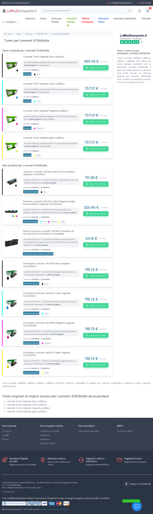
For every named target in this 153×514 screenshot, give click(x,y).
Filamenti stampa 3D (71, 22)
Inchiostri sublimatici (125, 18)
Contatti (145, 18)
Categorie (9, 22)
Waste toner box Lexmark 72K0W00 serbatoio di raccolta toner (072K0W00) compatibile (48, 232)
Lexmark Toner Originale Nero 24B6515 (43, 56)
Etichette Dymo (103, 20)
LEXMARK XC (41, 34)
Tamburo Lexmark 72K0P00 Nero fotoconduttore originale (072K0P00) (49, 173)
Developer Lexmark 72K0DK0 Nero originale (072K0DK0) (46, 265)
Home (8, 34)
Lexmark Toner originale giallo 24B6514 (43, 137)
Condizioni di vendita (49, 431)
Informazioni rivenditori (89, 431)
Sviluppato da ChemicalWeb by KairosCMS (54, 509)
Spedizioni (45, 439)
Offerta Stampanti (87, 20)
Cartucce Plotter (56, 20)
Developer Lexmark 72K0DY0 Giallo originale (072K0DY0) (46, 354)
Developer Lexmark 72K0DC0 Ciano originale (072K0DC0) (47, 294)
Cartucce (30, 18)
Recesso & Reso (47, 443)
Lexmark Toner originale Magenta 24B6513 (45, 110)
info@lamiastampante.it (120, 3)
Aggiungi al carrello (96, 67)
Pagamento (45, 435)
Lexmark (28, 34)
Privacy (5, 439)
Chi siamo (6, 431)
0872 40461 (144, 3)
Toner (43, 18)
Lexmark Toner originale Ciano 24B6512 (44, 83)
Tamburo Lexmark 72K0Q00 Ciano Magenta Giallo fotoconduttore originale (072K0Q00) (49, 202)
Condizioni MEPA (124, 431)
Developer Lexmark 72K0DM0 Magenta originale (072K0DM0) (48, 324)
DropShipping (8, 492)
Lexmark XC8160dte (60, 34)
